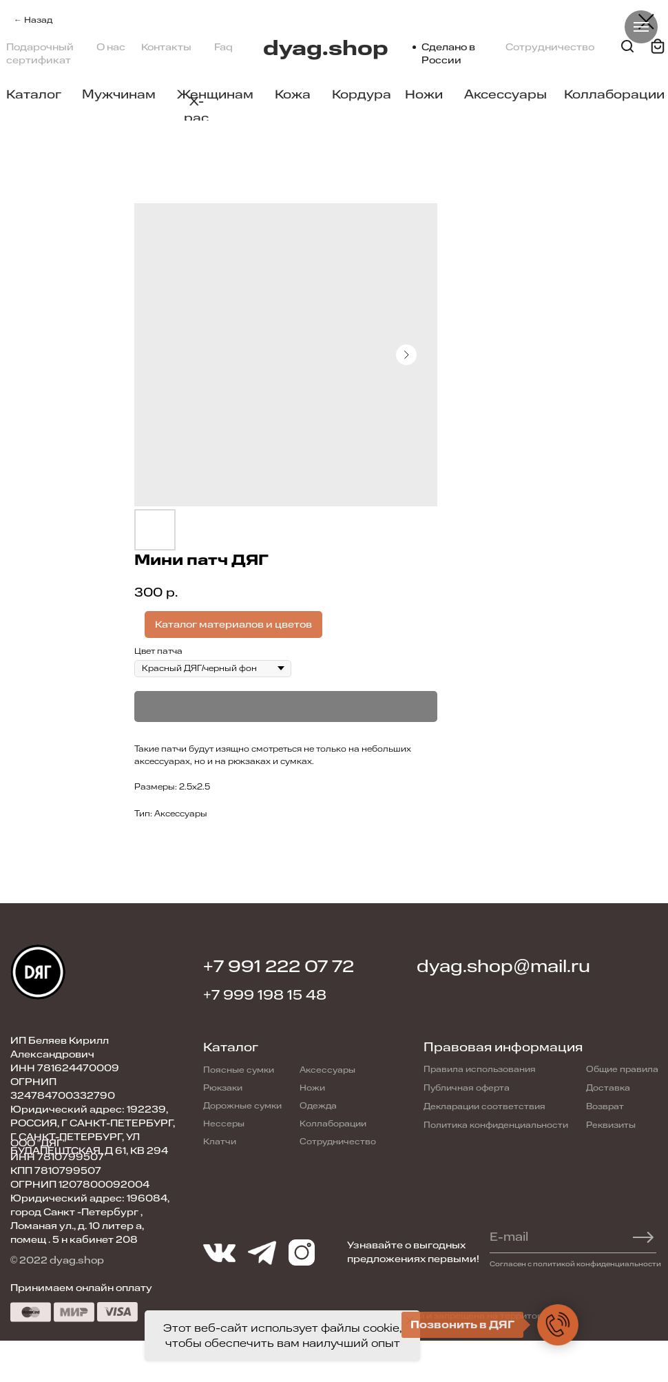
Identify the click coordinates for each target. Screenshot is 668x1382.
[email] (566, 1237)
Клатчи (219, 1141)
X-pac (196, 109)
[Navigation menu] (641, 27)
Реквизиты (611, 1125)
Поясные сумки (238, 1069)
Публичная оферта (467, 1087)
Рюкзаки (222, 1087)
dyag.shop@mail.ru (503, 966)
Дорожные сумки (242, 1105)
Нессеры (223, 1123)
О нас (110, 47)
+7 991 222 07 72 (278, 966)
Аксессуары (505, 94)
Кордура (361, 94)
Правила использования (480, 1069)
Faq (223, 47)
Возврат (605, 1106)
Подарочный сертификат (40, 54)
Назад (38, 19)
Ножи (424, 94)
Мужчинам (119, 94)
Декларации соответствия (484, 1106)
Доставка (608, 1087)
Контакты (166, 47)
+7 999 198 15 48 (264, 995)
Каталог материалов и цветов (233, 624)
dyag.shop (325, 48)
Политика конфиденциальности (496, 1125)
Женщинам (215, 94)
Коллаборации (614, 94)
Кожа (293, 94)
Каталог (33, 94)
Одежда (318, 1105)
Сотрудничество (549, 47)
